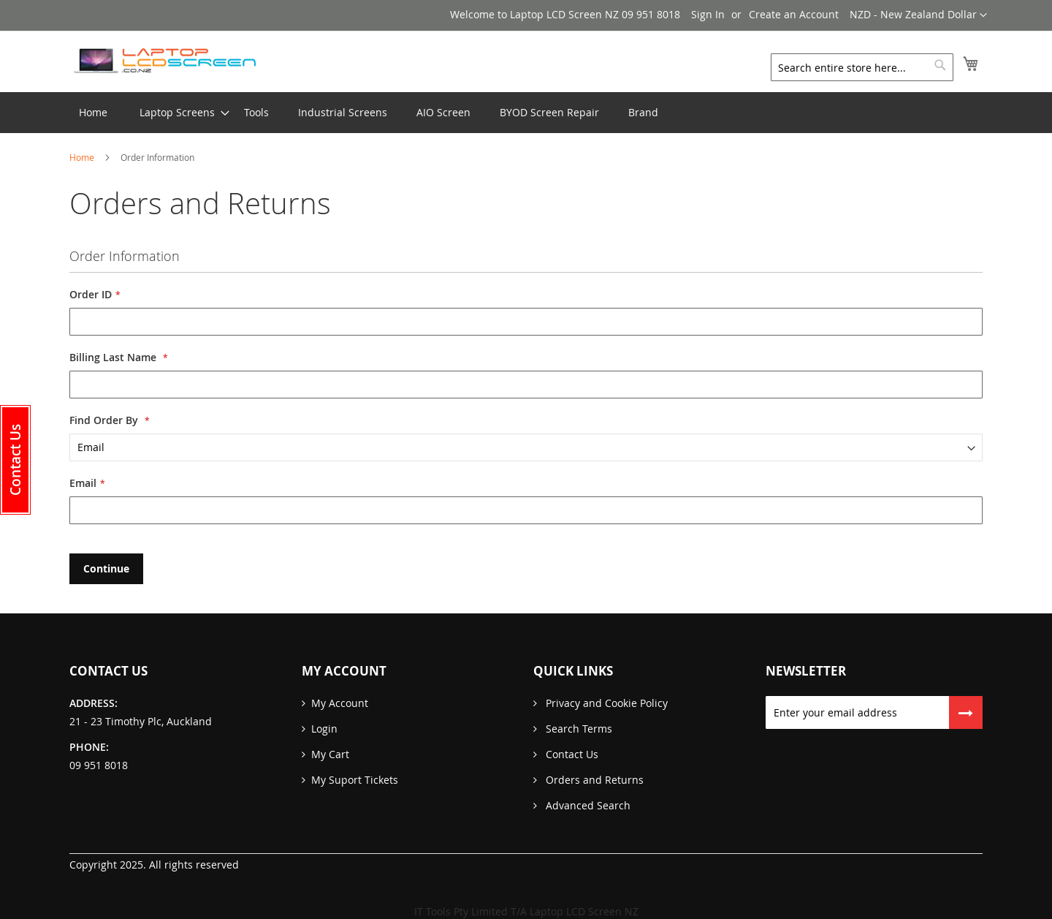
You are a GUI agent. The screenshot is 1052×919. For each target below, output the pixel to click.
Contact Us (570, 754)
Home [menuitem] (93, 112)
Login (324, 728)
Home (82, 157)
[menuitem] (177, 112)
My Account (339, 703)
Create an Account (794, 14)
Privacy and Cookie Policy (605, 703)
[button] (918, 15)
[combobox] (862, 67)
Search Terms (577, 728)
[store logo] (164, 61)
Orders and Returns (593, 780)
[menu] (526, 112)
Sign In (708, 14)
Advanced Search (586, 805)
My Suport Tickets (354, 780)
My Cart (330, 754)
